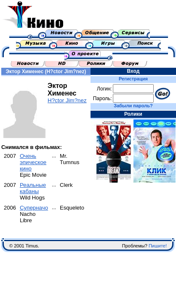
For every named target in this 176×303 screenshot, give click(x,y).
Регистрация (133, 78)
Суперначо (34, 208)
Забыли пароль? (133, 105)
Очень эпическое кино (33, 162)
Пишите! (158, 245)
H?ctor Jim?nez (67, 100)
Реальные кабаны (33, 188)
